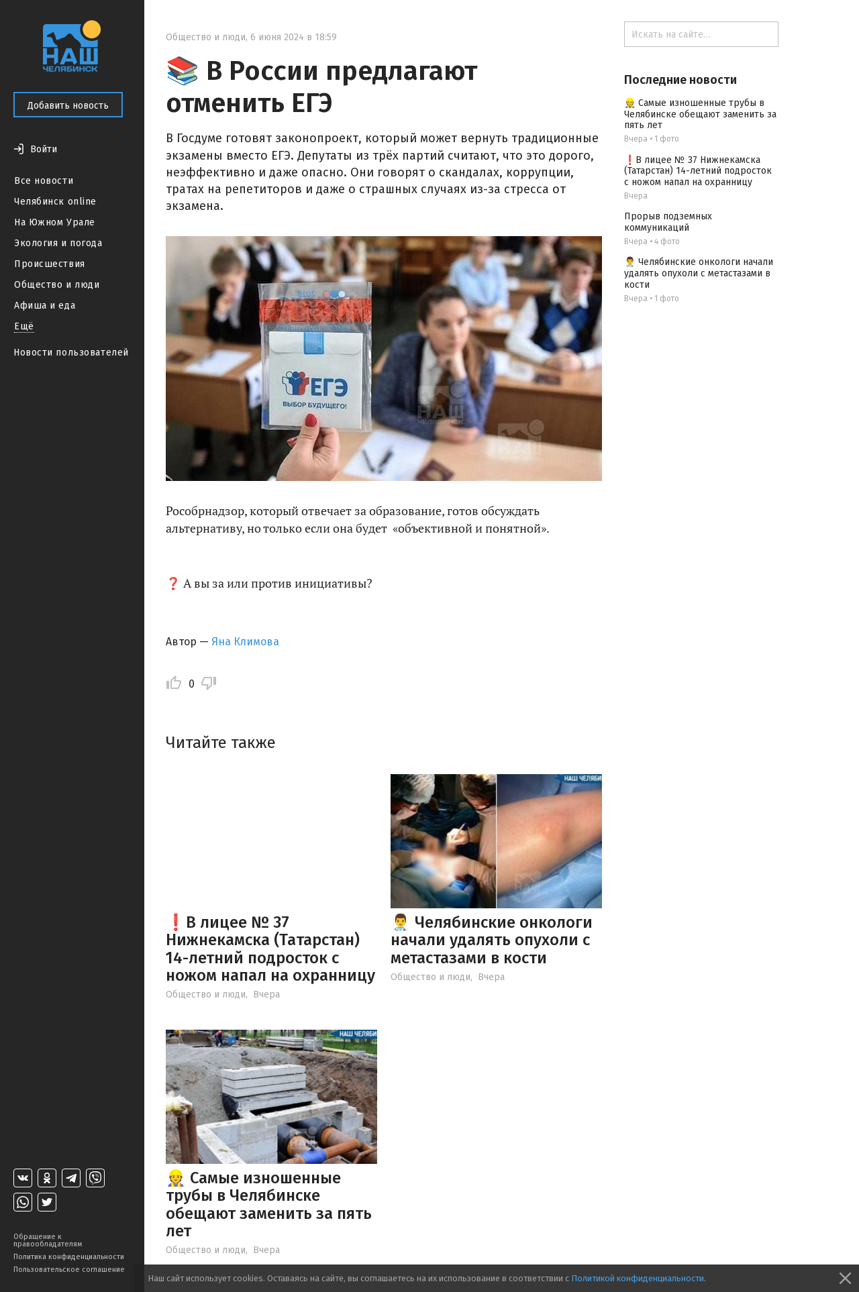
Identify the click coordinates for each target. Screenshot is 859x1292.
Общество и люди (56, 284)
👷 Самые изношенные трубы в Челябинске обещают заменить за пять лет (269, 1204)
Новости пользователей (71, 352)
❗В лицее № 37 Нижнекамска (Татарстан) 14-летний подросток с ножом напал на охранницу (270, 949)
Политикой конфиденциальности (637, 1278)
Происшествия (49, 264)
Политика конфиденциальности (68, 1256)
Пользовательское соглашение (69, 1269)
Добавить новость (68, 105)
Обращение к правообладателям (47, 1240)
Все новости (43, 180)
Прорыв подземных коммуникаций (668, 222)
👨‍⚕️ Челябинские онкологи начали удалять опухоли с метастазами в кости (492, 940)
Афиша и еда (44, 305)
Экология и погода (58, 243)
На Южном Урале (54, 222)
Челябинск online (55, 201)
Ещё (24, 326)
